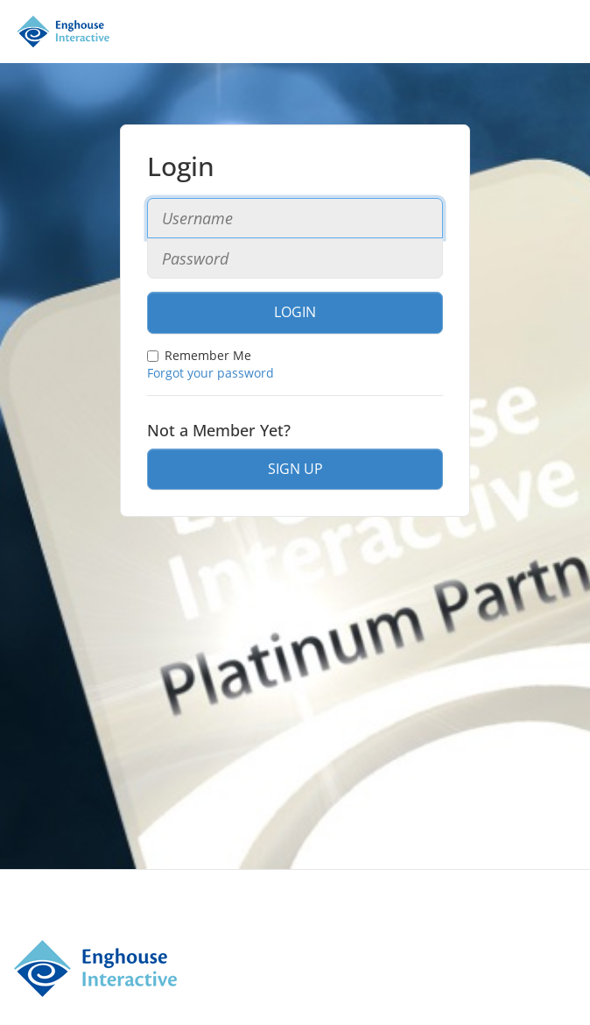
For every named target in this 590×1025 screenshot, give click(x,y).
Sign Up (295, 468)
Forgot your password (210, 372)
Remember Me (199, 355)
